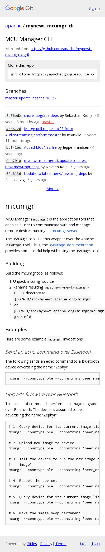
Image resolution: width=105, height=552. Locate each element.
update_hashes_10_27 (37, 97)
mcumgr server (65, 230)
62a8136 (13, 173)
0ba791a (13, 161)
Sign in (94, 8)
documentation (71, 244)
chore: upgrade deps (41, 115)
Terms (60, 543)
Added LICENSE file (40, 147)
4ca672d (13, 129)
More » (52, 188)
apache (13, 25)
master (11, 97)
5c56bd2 (13, 115)
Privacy (46, 543)
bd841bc (13, 147)
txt (83, 543)
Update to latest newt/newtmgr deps (55, 173)
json (95, 543)
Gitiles (32, 543)
